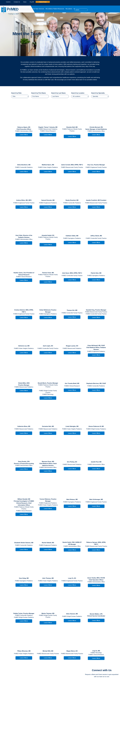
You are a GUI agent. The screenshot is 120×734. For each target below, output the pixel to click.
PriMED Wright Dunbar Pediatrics (96, 429)
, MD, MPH (23, 200)
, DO (48, 235)
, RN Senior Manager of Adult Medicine (96, 128)
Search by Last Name (58, 93)
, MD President (96, 200)
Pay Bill (32, 2)
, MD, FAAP (96, 383)
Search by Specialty (98, 93)
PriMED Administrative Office (23, 131)
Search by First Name (38, 93)
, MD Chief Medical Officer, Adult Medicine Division (48, 463)
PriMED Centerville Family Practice (96, 238)
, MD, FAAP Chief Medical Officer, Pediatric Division (96, 347)
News (24, 2)
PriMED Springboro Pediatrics (72, 238)
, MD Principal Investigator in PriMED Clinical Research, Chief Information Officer (24, 502)
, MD (48, 127)
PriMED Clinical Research (48, 131)
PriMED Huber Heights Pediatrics (48, 167)
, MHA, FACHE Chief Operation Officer (96, 579)
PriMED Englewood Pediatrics (48, 203)
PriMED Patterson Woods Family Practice (72, 130)
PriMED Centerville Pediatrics (24, 167)
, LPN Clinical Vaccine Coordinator (96, 615)
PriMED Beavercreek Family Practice (72, 167)
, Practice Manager (96, 164)
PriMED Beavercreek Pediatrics (48, 129)
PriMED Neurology (47, 394)
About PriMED (24, 8)
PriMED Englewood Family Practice (96, 167)
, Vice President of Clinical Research (24, 273)
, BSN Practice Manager (24, 384)
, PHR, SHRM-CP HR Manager (72, 543)
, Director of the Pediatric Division (24, 236)
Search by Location (77, 93)
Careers (8, 2)
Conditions (50, 8)
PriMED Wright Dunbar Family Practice (48, 391)
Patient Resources (60, 8)
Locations (70, 8)
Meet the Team (34, 8)
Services (42, 8)
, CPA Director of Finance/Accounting (24, 462)
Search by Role (16, 93)
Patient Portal (43, 2)
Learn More (24, 134)
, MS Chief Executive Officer (24, 128)
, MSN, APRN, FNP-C (72, 164)
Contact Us (17, 2)
